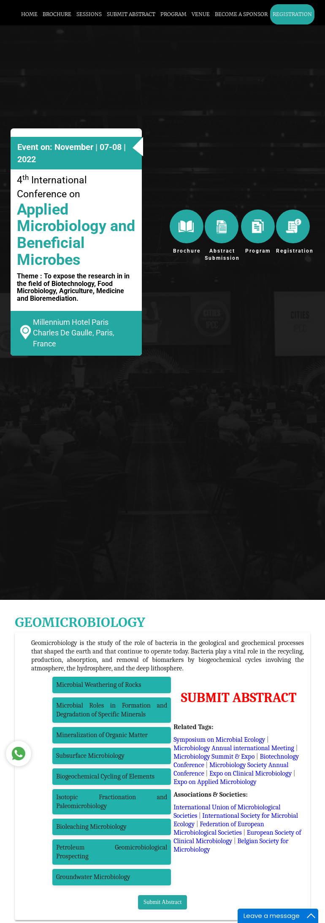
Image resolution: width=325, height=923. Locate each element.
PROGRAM (173, 14)
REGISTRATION (292, 14)
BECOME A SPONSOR (241, 14)
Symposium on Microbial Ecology (219, 739)
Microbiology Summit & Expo (214, 756)
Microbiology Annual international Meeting (233, 748)
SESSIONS (89, 14)
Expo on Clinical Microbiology (250, 773)
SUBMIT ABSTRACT (131, 14)
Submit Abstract (163, 902)
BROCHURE (57, 14)
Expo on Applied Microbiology (215, 782)
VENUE (201, 14)
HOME (29, 14)
